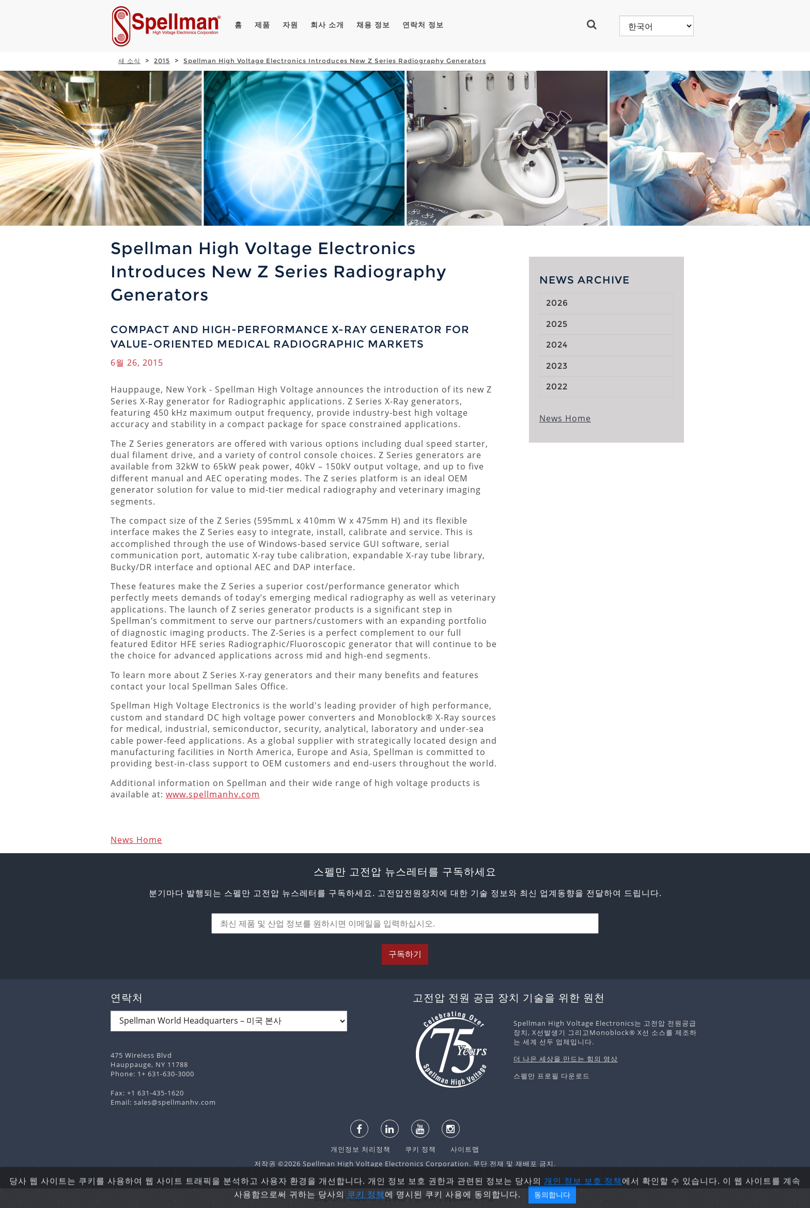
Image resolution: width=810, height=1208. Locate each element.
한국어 (426, 1198)
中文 (487, 1198)
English (327, 1198)
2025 (557, 324)
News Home (136, 839)
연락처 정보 (423, 24)
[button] (596, 24)
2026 (557, 303)
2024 (557, 345)
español (363, 1198)
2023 (557, 366)
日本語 (396, 1198)
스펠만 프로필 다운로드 (551, 1075)
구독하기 (405, 954)
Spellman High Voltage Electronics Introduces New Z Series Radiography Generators (334, 61)
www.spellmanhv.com (213, 794)
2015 (162, 61)
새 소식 (129, 61)
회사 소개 (327, 24)
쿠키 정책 (415, 1149)
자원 (290, 24)
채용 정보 (373, 24)
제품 (262, 24)
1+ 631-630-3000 (165, 1073)
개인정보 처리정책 (362, 1149)
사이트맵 (458, 1149)
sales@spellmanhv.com (175, 1102)
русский (459, 1198)
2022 (557, 386)
